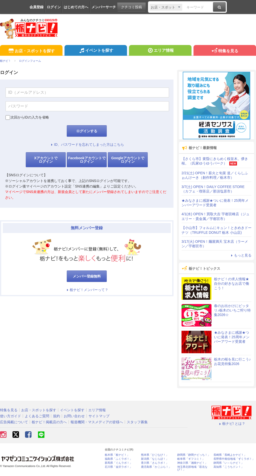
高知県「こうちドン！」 (229, 467)
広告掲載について (14, 422)
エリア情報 (160, 51)
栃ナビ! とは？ (231, 424)
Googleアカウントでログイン (127, 160)
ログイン (54, 7)
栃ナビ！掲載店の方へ (49, 422)
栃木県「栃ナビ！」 (117, 455)
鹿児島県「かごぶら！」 (156, 467)
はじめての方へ (76, 7)
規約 (56, 416)
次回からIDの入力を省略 (29, 117)
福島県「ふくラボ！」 (118, 459)
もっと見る (241, 255)
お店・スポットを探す (31, 51)
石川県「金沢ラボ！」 (118, 467)
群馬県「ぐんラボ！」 (118, 463)
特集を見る (224, 51)
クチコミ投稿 (131, 7)
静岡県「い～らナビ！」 (229, 463)
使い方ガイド (10, 416)
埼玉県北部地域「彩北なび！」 (192, 468)
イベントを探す (95, 51)
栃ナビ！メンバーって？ (86, 290)
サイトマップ (99, 416)
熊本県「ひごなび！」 (154, 455)
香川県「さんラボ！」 (154, 463)
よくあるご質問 (37, 416)
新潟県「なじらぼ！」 (154, 459)
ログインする (86, 131)
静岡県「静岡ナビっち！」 (193, 455)
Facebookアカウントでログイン (86, 160)
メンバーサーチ (104, 7)
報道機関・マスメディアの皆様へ (96, 422)
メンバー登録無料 (87, 276)
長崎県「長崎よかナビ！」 (230, 455)
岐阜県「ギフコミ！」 (191, 459)
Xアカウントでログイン (45, 160)
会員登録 (37, 7)
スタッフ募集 (137, 422)
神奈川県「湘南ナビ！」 (192, 463)
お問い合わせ (74, 416)
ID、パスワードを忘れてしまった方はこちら (87, 144)
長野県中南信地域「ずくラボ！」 (234, 459)
